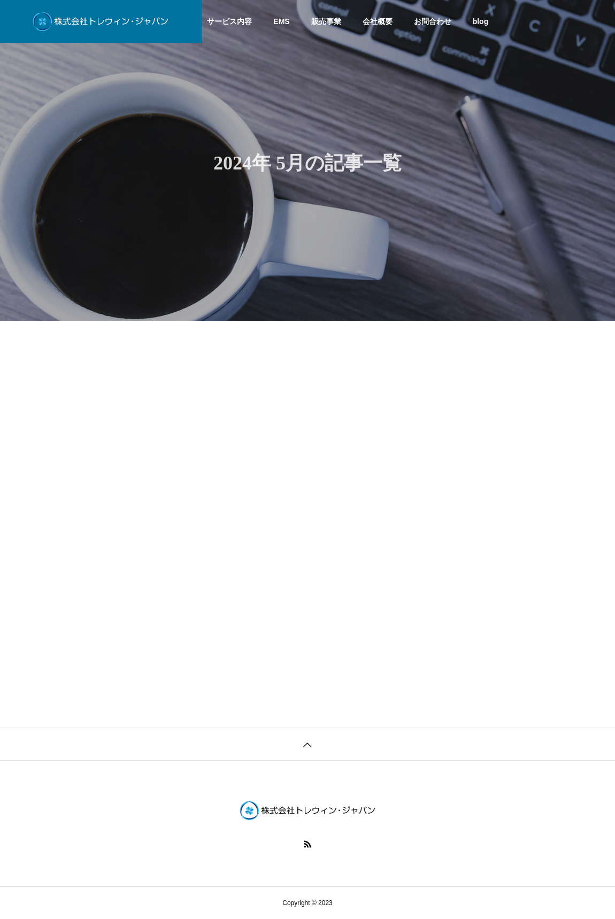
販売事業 (326, 21)
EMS (281, 21)
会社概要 (378, 21)
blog (481, 21)
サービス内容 (229, 21)
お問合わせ (432, 21)
